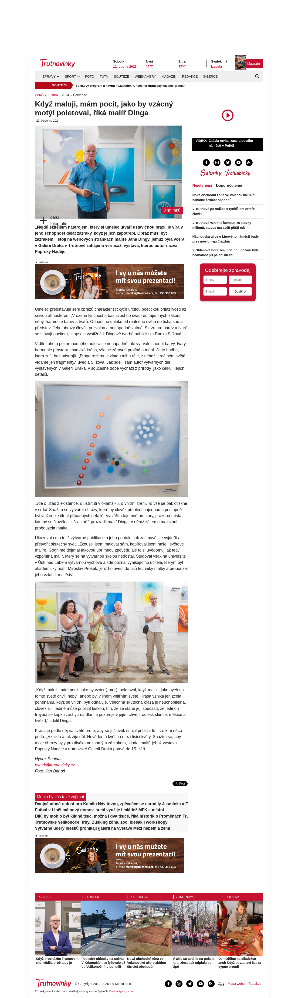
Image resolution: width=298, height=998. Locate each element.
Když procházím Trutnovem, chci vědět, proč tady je (57, 961)
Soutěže (121, 76)
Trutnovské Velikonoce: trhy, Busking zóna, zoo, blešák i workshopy (101, 822)
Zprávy (49, 76)
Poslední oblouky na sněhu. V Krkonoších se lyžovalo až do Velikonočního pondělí (103, 962)
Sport (70, 76)
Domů (39, 95)
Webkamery (145, 76)
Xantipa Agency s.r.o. (121, 991)
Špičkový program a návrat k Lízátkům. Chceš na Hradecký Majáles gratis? (130, 85)
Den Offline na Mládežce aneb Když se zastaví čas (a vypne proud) (239, 962)
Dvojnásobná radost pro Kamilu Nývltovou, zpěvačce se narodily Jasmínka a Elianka (111, 804)
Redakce (190, 76)
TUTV (104, 76)
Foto (89, 76)
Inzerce (210, 76)
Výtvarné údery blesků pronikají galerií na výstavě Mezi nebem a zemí (102, 828)
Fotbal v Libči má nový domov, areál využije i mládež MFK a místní (99, 810)
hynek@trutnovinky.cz (55, 765)
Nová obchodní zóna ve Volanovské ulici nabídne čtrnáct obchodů (146, 962)
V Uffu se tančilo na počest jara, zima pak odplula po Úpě (193, 962)
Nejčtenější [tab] (202, 185)
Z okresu (92, 897)
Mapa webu (236, 983)
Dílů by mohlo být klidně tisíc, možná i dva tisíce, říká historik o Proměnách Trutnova (111, 816)
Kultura (52, 95)
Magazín (253, 63)
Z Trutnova (139, 897)
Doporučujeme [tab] (229, 185)
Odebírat (240, 291)
